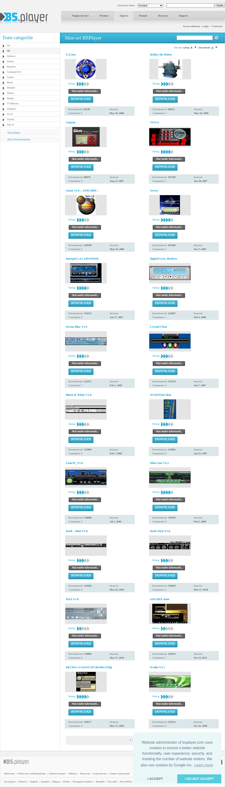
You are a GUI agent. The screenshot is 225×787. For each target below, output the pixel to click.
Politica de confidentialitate (32, 773)
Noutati (143, 15)
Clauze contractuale (120, 773)
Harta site (85, 773)
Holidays (11, 108)
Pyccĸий (112, 781)
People (10, 98)
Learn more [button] (203, 765)
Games (10, 77)
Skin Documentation (18, 139)
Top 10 (10, 124)
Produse (104, 15)
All (8, 45)
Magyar (56, 781)
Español (45, 781)
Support (183, 15)
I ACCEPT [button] (155, 779)
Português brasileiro (83, 781)
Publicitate (9, 773)
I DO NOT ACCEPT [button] (199, 779)
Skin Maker (13, 132)
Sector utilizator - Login (195, 26)
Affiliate (72, 773)
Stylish (10, 119)
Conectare (217, 26)
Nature (10, 92)
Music (10, 82)
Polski (66, 781)
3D (8, 50)
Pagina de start (80, 15)
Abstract (11, 56)
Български (10, 781)
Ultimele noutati (57, 773)
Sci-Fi (10, 114)
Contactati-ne (100, 773)
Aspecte (123, 15)
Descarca (163, 15)
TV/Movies (13, 103)
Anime (10, 61)
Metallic (11, 87)
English (34, 781)
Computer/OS (14, 71)
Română (100, 781)
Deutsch (23, 781)
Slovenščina (126, 781)
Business (11, 66)
